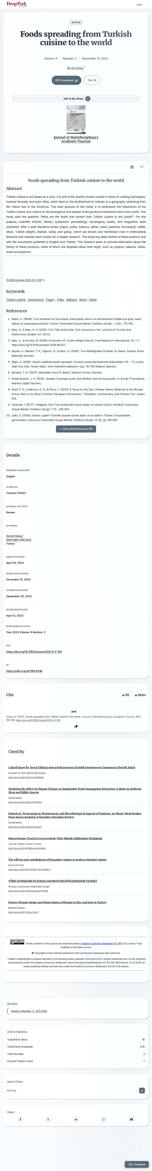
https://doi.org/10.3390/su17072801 (25, 858)
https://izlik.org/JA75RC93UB (28, 691)
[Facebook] (20, 1156)
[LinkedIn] (76, 1156)
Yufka (64, 308)
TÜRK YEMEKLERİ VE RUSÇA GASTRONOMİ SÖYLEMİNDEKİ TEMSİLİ (52, 911)
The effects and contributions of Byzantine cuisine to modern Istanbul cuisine (57, 890)
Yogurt (53, 308)
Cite (92, 80)
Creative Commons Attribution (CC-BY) (96, 975)
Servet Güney (75, 68)
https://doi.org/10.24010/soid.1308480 (26, 808)
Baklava (75, 308)
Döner (96, 308)
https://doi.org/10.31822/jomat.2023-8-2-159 (37, 671)
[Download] (142, 1127)
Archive (12, 1040)
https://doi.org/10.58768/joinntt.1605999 (27, 879)
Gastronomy (39, 308)
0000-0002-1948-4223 (22, 560)
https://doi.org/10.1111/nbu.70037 (23, 943)
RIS (122, 722)
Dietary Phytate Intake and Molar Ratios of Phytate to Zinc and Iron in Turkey (57, 933)
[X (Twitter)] (48, 1156)
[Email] (131, 1156)
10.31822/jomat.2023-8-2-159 (29, 288)
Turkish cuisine (19, 308)
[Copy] (76, 754)
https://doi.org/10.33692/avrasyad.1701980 (28, 922)
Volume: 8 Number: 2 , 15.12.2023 (29, 1047)
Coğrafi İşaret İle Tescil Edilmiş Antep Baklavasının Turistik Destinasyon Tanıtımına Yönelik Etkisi (71, 798)
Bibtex (136, 722)
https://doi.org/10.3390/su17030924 (25, 833)
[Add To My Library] (76, 101)
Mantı (86, 308)
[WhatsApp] (104, 1156)
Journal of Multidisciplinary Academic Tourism (76, 144)
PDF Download (66, 80)
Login (139, 4)
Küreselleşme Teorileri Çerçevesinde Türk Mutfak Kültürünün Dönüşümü (55, 869)
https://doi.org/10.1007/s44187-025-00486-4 (29, 900)
